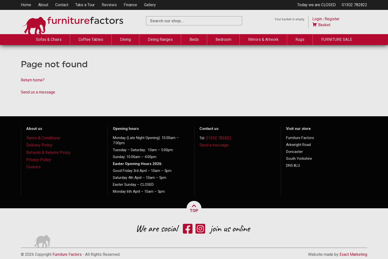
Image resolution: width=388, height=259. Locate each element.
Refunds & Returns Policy (48, 152)
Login (317, 19)
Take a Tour (85, 4)
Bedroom (223, 39)
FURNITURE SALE (336, 39)
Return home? (33, 80)
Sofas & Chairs (49, 39)
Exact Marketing (353, 254)
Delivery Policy (39, 145)
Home (26, 4)
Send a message (214, 145)
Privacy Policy (38, 159)
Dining (125, 39)
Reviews (109, 4)
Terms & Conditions (43, 138)
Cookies (33, 167)
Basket (321, 25)
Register (332, 19)
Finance (130, 4)
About (43, 4)
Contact (61, 4)
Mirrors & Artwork (263, 39)
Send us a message (38, 92)
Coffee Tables (90, 39)
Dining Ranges (160, 39)
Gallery (150, 4)
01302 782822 (354, 4)
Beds (194, 39)
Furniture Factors (67, 254)
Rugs (299, 39)
